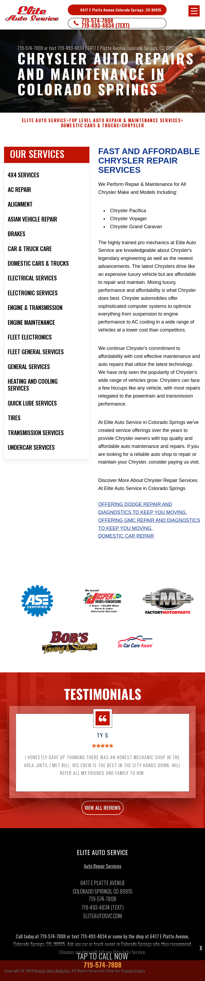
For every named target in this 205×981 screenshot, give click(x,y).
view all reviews (102, 809)
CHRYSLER (133, 125)
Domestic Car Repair (126, 536)
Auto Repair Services (102, 868)
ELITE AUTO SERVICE (44, 120)
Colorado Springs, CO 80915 (152, 47)
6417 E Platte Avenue (106, 47)
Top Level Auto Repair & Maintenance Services (125, 120)
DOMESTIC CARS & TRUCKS (90, 125)
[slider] (102, 747)
